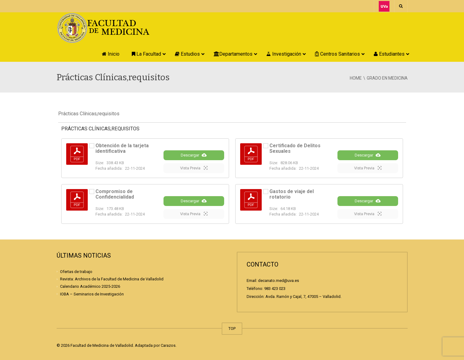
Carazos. (168, 345)
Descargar (194, 154)
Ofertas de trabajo (76, 271)
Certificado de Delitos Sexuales (295, 148)
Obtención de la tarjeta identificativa (122, 148)
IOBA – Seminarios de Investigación (92, 293)
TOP (232, 328)
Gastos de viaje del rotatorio (291, 194)
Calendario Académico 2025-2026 (90, 286)
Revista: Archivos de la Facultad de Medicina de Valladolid (111, 279)
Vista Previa (194, 167)
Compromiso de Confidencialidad (114, 194)
